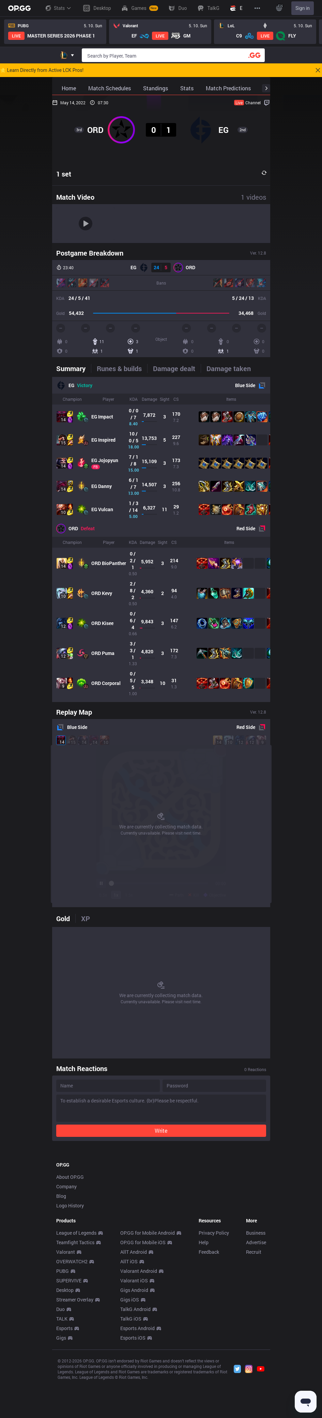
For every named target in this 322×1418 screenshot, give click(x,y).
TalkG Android (135, 1404)
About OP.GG (70, 1272)
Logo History (70, 1301)
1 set (63, 173)
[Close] (318, 70)
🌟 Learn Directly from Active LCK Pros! (41, 70)
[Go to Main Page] (19, 8)
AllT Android (133, 1347)
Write (161, 1130)
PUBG (62, 1366)
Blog (61, 1291)
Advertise (256, 1338)
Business (255, 1328)
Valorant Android (138, 1366)
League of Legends (76, 1328)
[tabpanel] (161, 539)
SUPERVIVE (68, 1376)
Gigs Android (134, 1385)
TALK (61, 1414)
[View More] (257, 8)
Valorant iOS (134, 1376)
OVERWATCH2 (72, 1357)
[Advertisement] (161, 1197)
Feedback (209, 1347)
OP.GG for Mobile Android (147, 1328)
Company (66, 1282)
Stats (58, 8)
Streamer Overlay (74, 1395)
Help (204, 1338)
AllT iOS (129, 1357)
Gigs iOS (129, 1395)
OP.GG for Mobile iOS (143, 1338)
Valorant (65, 1347)
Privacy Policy (214, 1328)
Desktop (65, 1385)
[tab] (73, 368)
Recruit (253, 1347)
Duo (60, 1404)
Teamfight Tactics (75, 1338)
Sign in (302, 8)
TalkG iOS (130, 1414)
